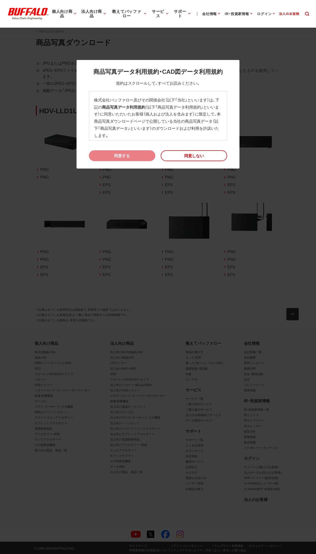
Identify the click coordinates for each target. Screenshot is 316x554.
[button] (194, 155)
